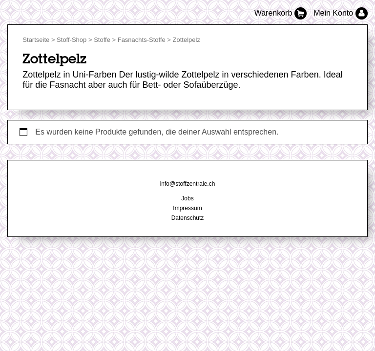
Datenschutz (187, 217)
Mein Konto (340, 13)
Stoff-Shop (71, 39)
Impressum (187, 208)
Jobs (187, 198)
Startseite (35, 39)
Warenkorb (281, 13)
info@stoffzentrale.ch (187, 183)
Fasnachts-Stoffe (142, 39)
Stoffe (102, 39)
